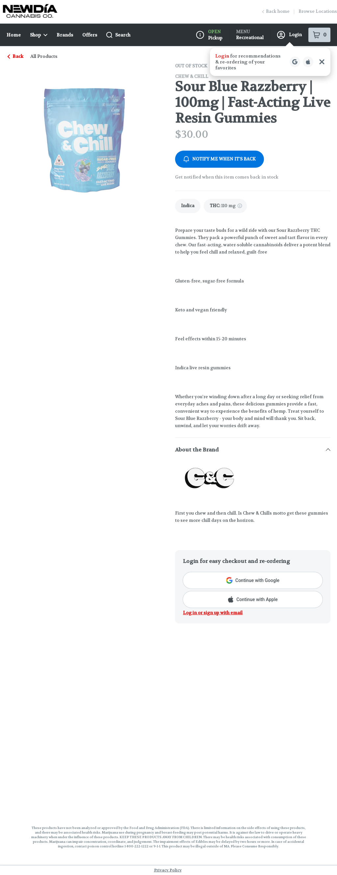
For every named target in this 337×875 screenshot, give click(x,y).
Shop (38, 35)
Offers (89, 35)
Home (14, 35)
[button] (270, 62)
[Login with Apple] (308, 62)
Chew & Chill (191, 76)
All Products (43, 56)
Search (118, 35)
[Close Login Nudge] (322, 62)
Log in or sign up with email (213, 613)
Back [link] (16, 56)
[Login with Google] (295, 62)
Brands (65, 35)
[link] (187, 206)
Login (289, 35)
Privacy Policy (168, 870)
